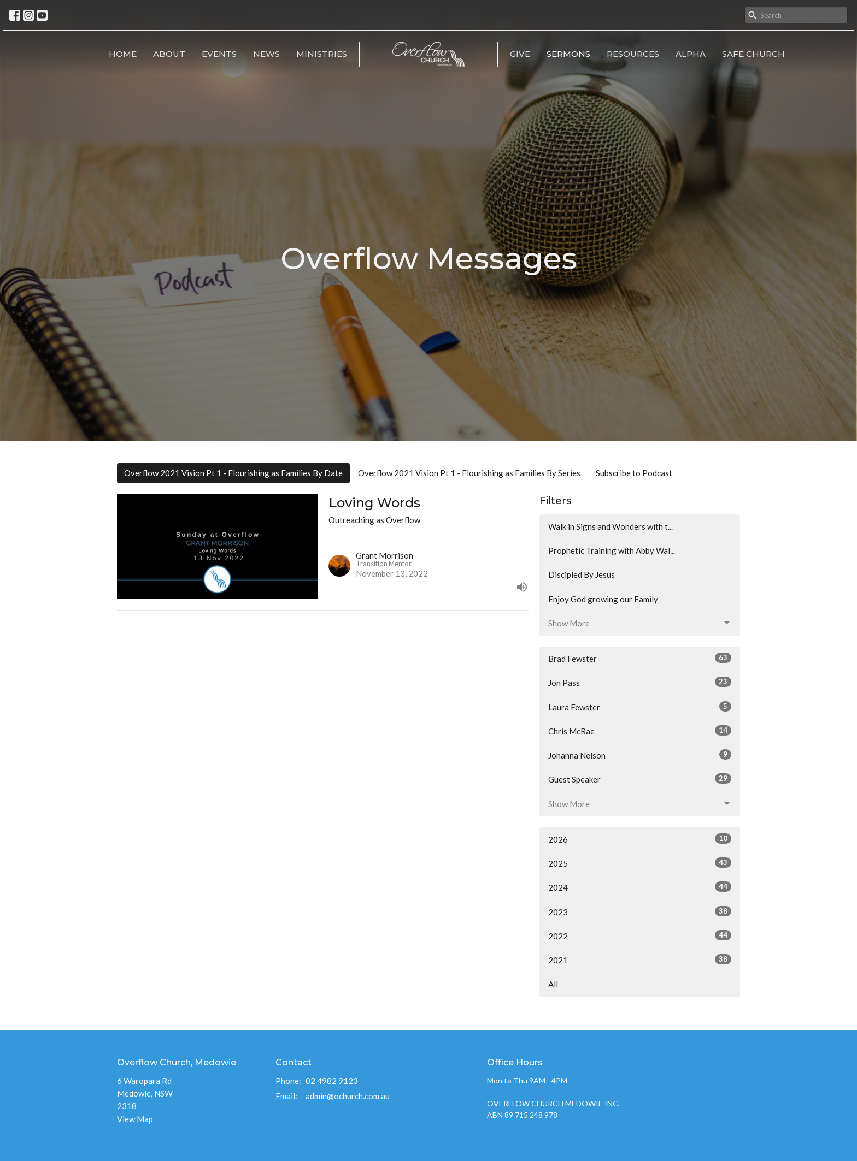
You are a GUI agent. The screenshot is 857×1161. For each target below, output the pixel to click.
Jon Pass (639, 682)
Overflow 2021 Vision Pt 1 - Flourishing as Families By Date (233, 473)
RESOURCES (633, 54)
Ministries (321, 54)
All (553, 984)
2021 (639, 959)
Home (123, 54)
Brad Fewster (639, 658)
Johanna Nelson (639, 754)
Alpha (691, 54)
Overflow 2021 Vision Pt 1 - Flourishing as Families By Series (469, 473)
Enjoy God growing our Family (603, 599)
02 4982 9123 (332, 1081)
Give (520, 54)
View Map (135, 1119)
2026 (639, 838)
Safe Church (753, 54)
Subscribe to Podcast (634, 473)
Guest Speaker (639, 778)
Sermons (568, 54)
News (266, 54)
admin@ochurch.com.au (348, 1096)
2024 (639, 886)
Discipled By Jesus (581, 574)
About (169, 54)
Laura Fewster (639, 706)
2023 (639, 911)
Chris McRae (639, 730)
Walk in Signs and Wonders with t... (610, 526)
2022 (639, 935)
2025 (639, 862)
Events (219, 54)
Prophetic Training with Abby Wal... (611, 550)
